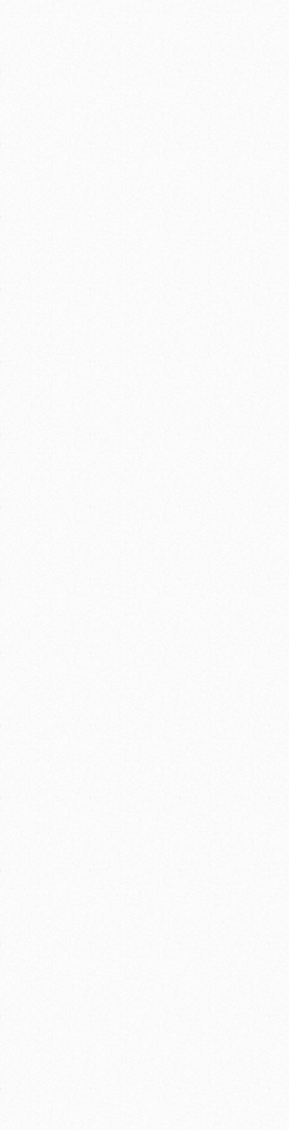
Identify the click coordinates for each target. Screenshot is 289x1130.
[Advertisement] (144, 71)
